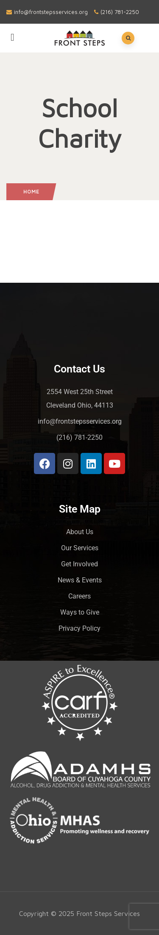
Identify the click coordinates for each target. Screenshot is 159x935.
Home (31, 191)
